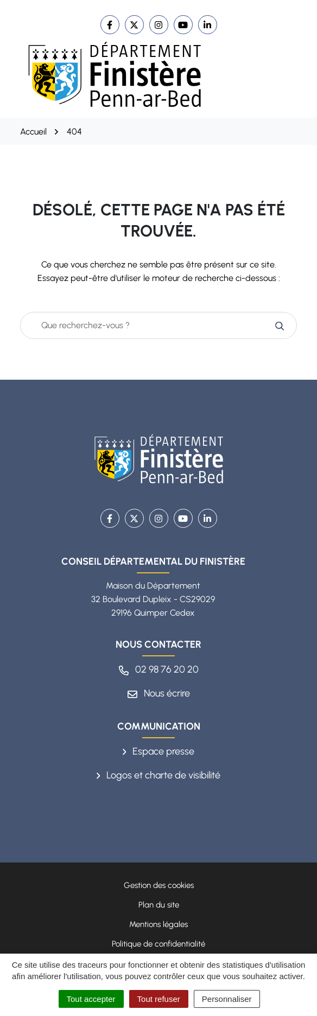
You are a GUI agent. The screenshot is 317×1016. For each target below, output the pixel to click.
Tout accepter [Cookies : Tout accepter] (91, 999)
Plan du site (158, 905)
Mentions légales (158, 924)
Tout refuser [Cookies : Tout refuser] (158, 999)
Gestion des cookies (159, 885)
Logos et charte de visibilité (159, 775)
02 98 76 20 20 (159, 669)
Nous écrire (159, 693)
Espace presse (159, 751)
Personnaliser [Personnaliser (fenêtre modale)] (227, 999)
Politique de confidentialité (158, 944)
